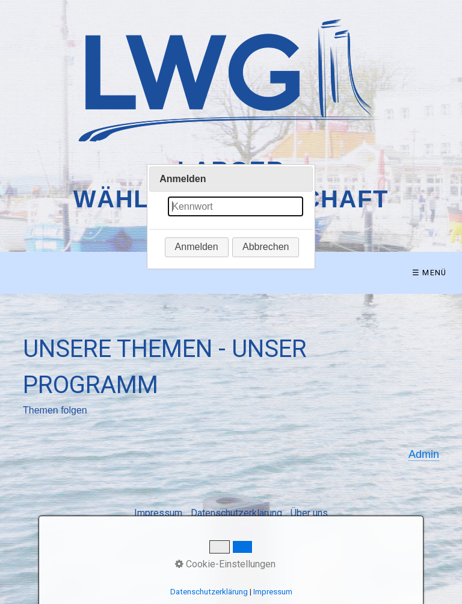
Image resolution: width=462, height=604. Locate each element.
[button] (197, 247)
